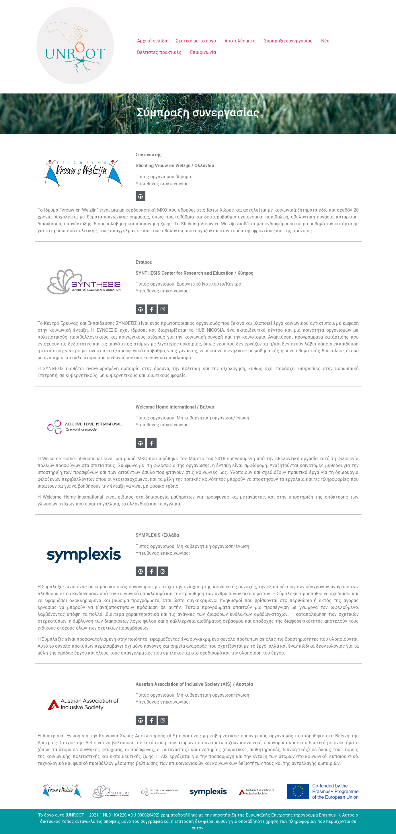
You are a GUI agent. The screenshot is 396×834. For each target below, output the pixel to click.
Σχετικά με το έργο (196, 41)
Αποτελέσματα (240, 41)
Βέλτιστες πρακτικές (159, 52)
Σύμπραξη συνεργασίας (288, 41)
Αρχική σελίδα (152, 41)
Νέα (325, 41)
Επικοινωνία (203, 52)
